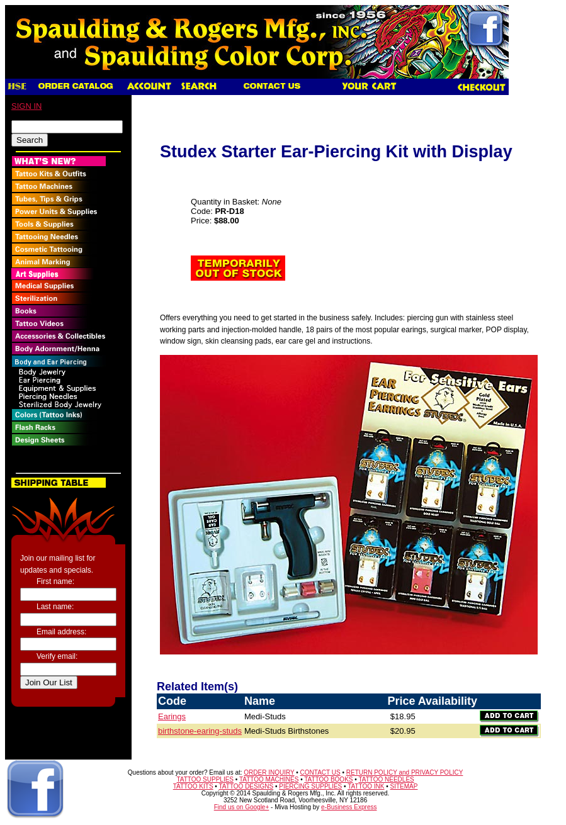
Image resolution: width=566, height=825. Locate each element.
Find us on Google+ (241, 807)
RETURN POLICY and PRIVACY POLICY (404, 772)
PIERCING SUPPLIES (310, 786)
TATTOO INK (366, 786)
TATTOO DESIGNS (245, 786)
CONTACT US (320, 772)
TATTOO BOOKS (328, 779)
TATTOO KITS (193, 786)
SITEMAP (404, 786)
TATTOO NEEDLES (386, 779)
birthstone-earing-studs (200, 731)
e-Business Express (348, 807)
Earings (172, 716)
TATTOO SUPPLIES (205, 779)
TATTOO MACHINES (268, 779)
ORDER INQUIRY (269, 772)
